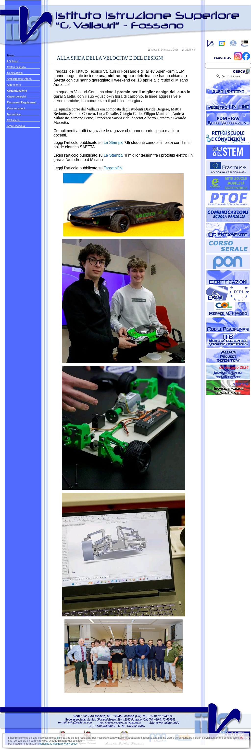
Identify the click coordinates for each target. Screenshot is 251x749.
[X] (241, 737)
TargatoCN (113, 168)
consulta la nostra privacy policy (58, 743)
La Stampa (114, 142)
